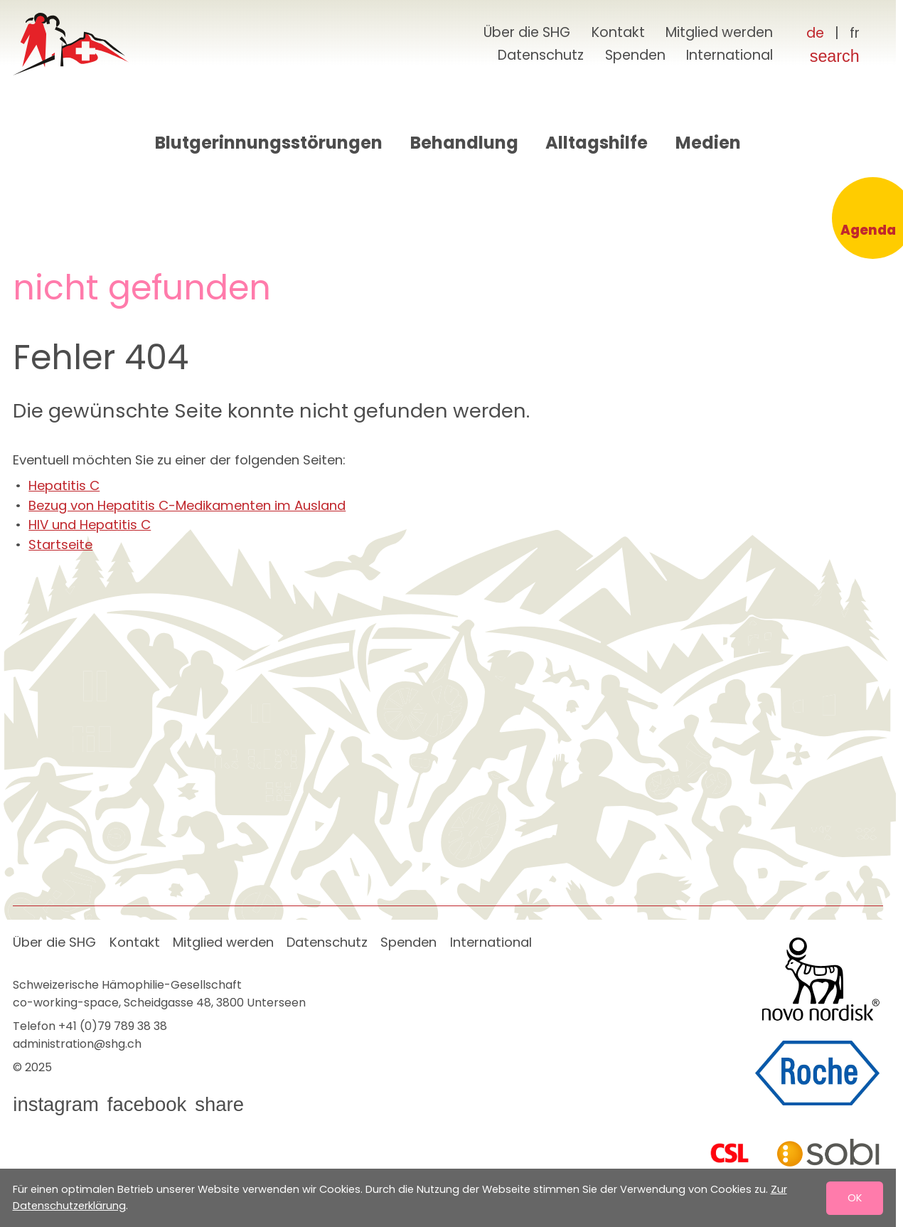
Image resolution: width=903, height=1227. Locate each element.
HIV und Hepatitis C (89, 524)
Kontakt (618, 32)
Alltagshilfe (596, 142)
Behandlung (464, 142)
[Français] (854, 33)
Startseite (60, 544)
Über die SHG (526, 32)
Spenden (635, 55)
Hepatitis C (64, 485)
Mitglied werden (719, 32)
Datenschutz (541, 55)
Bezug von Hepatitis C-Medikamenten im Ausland (187, 505)
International (729, 55)
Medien (708, 142)
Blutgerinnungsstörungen (269, 142)
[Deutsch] (815, 33)
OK (855, 1197)
